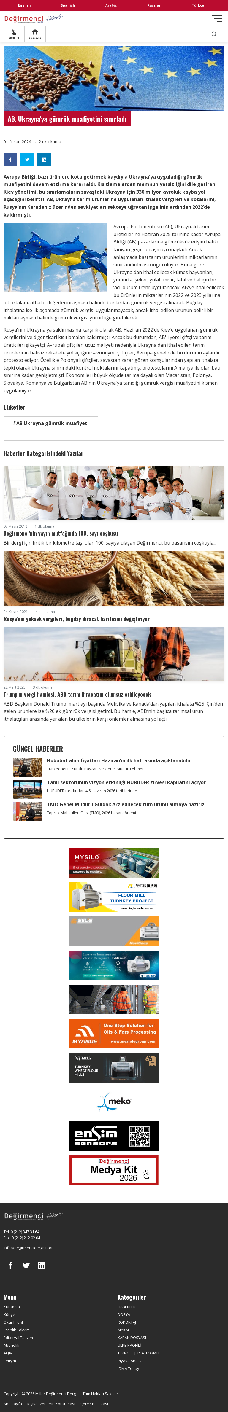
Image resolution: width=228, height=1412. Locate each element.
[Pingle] (114, 897)
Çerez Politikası (94, 1403)
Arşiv (8, 1353)
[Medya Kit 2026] (114, 1170)
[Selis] (114, 931)
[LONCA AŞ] (114, 1136)
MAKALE (125, 1330)
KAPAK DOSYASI (132, 1337)
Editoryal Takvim (18, 1337)
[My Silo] (114, 863)
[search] (214, 34)
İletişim (10, 1360)
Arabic (111, 5)
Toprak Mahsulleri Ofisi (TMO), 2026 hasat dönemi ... (93, 812)
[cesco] (114, 999)
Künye (9, 1314)
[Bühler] (114, 965)
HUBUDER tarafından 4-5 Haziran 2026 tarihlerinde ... (94, 790)
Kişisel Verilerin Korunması (51, 1403)
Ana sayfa (13, 1403)
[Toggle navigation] (217, 18)
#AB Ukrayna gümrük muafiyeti (51, 423)
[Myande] (114, 1033)
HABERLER (127, 1306)
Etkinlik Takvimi (17, 1330)
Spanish (68, 5)
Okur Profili (14, 1322)
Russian (154, 5)
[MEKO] (114, 1102)
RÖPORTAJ (127, 1322)
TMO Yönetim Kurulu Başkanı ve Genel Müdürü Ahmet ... (97, 768)
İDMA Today (128, 1368)
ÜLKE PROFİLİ (129, 1345)
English (24, 5)
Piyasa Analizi (130, 1360)
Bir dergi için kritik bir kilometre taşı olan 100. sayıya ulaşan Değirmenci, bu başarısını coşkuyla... (110, 542)
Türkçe (198, 5)
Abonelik (11, 1345)
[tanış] (114, 1068)
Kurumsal (12, 1306)
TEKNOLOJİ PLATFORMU (138, 1353)
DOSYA (124, 1314)
